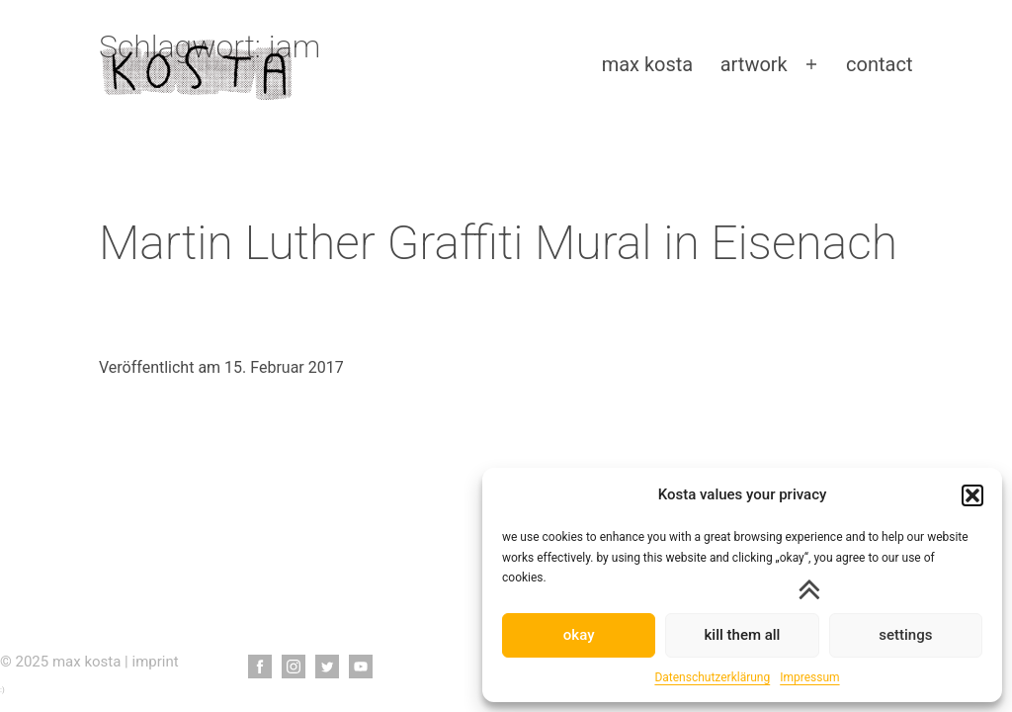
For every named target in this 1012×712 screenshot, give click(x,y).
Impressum (809, 677)
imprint (155, 661)
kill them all (743, 635)
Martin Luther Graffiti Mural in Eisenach (498, 243)
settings (905, 635)
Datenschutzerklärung (712, 677)
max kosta (648, 64)
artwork (754, 64)
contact (879, 64)
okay (579, 635)
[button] (972, 495)
